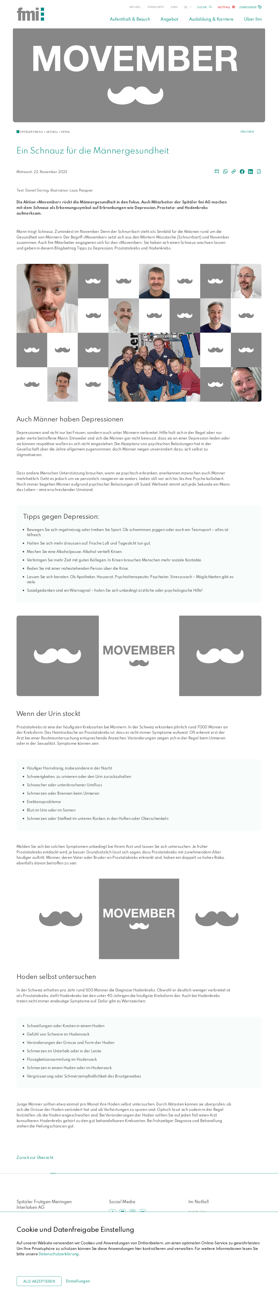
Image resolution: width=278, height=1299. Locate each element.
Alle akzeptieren (39, 1281)
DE (186, 7)
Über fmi (253, 19)
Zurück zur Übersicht (35, 1157)
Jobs (174, 7)
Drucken (247, 131)
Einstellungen (78, 1281)
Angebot (169, 19)
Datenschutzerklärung (59, 1253)
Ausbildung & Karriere (211, 19)
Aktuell (135, 7)
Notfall (224, 7)
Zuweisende (248, 7)
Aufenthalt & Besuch (130, 19)
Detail (65, 132)
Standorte (155, 7)
